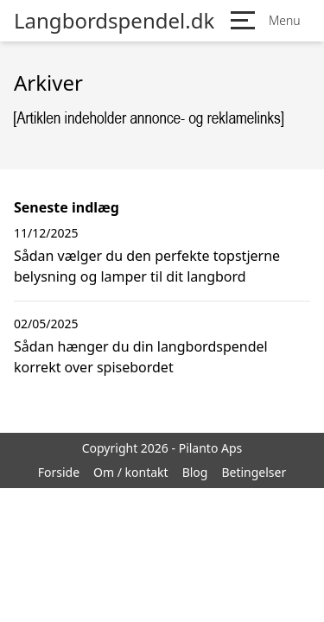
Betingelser (253, 472)
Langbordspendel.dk (114, 21)
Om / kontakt (130, 472)
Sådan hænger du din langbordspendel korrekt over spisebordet (141, 357)
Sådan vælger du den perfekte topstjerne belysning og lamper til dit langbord (147, 266)
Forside (58, 472)
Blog (195, 472)
